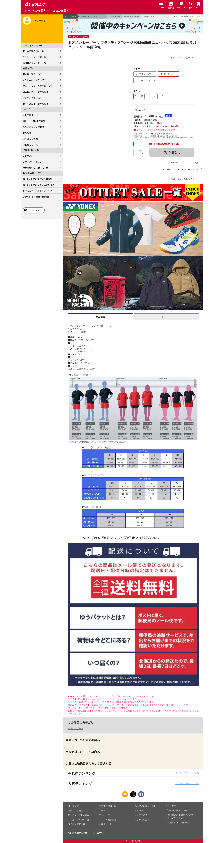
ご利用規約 (28, 155)
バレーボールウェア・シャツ (155, 16)
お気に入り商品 (75, 810)
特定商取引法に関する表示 (35, 167)
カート (102, 810)
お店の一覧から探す (32, 73)
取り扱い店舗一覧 (76, 824)
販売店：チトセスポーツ (182, 57)
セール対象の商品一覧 (33, 50)
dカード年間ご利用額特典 (35, 120)
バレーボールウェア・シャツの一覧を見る (178, 169)
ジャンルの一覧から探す (34, 79)
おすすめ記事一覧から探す (35, 103)
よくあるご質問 (30, 138)
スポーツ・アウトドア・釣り (92, 16)
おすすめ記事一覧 (107, 805)
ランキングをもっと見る (187, 773)
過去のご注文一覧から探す (35, 91)
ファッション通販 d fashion (36, 196)
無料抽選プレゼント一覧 (34, 62)
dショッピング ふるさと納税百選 (39, 184)
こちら (101, 832)
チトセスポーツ (75, 728)
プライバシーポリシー (33, 161)
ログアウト (33, 210)
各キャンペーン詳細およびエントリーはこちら (156, 129)
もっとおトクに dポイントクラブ (39, 190)
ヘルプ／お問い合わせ (33, 126)
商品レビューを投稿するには (185, 179)
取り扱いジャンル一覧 (78, 819)
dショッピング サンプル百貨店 (37, 178)
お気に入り (140, 154)
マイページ (104, 814)
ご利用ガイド (29, 114)
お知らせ (27, 132)
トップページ (70, 16)
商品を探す (73, 805)
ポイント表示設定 (107, 819)
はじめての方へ (30, 144)
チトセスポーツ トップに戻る (185, 162)
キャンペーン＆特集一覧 (34, 56)
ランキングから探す (32, 97)
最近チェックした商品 (78, 814)
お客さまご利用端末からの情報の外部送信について (181, 816)
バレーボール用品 (131, 16)
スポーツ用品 (114, 16)
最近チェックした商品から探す (38, 85)
